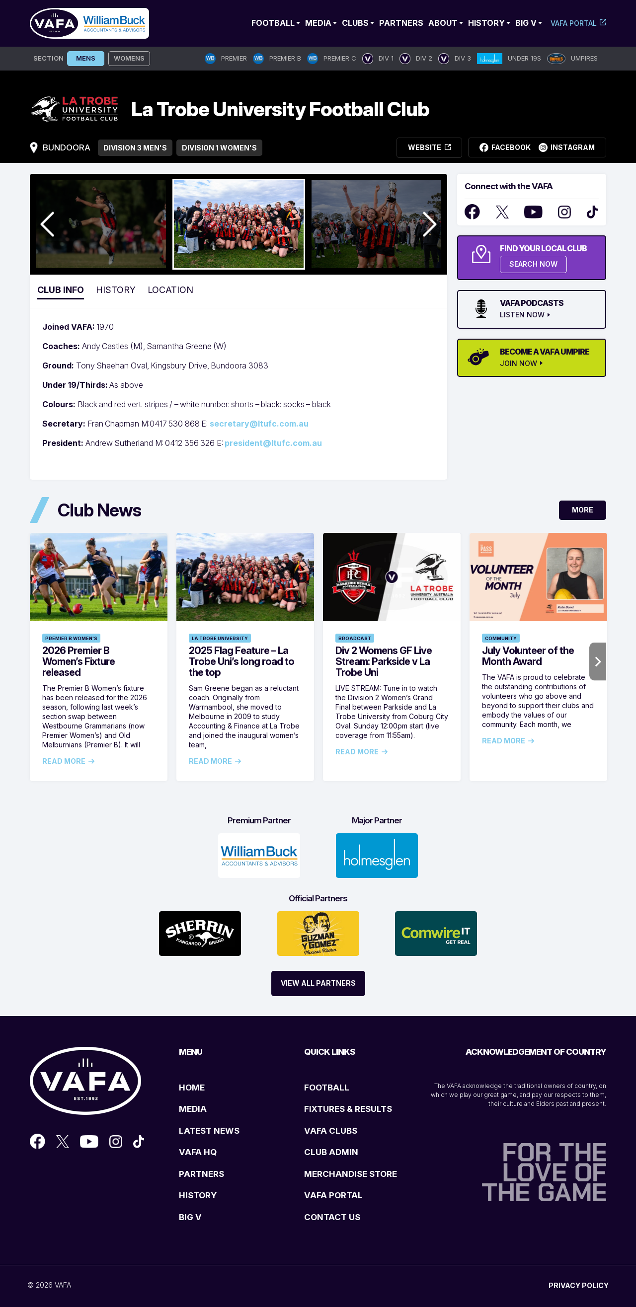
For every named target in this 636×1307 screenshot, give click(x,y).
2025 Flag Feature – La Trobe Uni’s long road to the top (241, 661)
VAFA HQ (198, 1152)
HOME (192, 1087)
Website (429, 147)
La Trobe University (220, 638)
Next (597, 662)
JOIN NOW (518, 363)
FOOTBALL (326, 1087)
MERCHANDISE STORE (350, 1174)
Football (273, 23)
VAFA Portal (574, 23)
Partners (401, 23)
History (486, 23)
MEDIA (193, 1109)
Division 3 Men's (135, 148)
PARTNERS (201, 1174)
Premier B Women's (71, 638)
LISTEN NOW (522, 315)
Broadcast (354, 638)
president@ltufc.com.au (273, 443)
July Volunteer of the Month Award (528, 656)
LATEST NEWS (209, 1131)
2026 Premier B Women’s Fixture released (78, 661)
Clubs (355, 23)
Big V (526, 23)
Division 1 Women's (219, 148)
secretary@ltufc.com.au (259, 424)
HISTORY (198, 1195)
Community (501, 638)
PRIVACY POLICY (579, 1285)
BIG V (190, 1217)
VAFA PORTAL (333, 1195)
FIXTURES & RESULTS (348, 1109)
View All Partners (318, 983)
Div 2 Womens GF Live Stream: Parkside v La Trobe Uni (383, 661)
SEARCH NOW (533, 264)
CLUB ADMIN (331, 1152)
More (582, 510)
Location (170, 290)
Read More (63, 761)
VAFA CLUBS (330, 1131)
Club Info (60, 290)
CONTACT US (332, 1217)
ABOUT (443, 23)
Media (318, 23)
